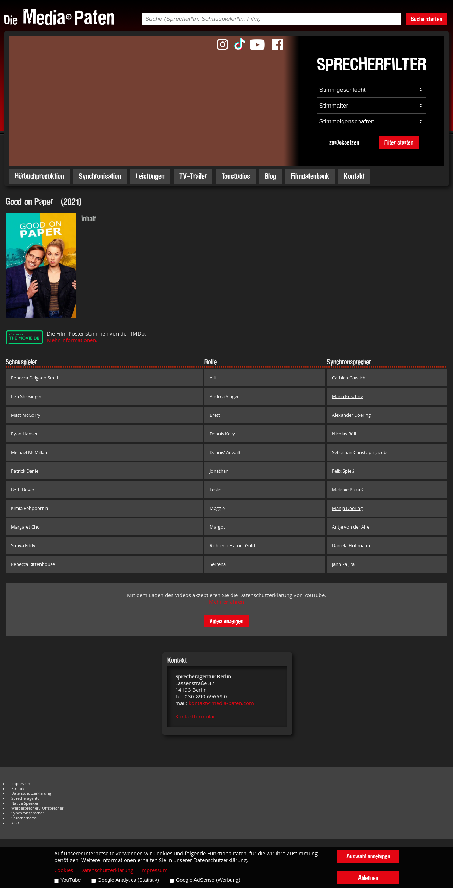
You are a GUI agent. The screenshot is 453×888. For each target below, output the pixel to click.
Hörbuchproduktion (39, 176)
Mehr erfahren (226, 602)
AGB (15, 822)
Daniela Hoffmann (351, 545)
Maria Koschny (347, 396)
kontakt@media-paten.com (221, 703)
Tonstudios (236, 176)
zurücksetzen (344, 142)
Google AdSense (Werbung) (208, 880)
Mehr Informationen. (72, 340)
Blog (270, 176)
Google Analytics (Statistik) (128, 880)
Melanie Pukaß (347, 489)
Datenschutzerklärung (31, 793)
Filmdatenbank (310, 176)
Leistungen (150, 176)
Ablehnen (368, 877)
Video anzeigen (226, 621)
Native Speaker (24, 803)
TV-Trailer (193, 176)
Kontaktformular (195, 716)
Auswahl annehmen (368, 856)
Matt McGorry (25, 415)
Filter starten (398, 142)
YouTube (70, 880)
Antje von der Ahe (350, 527)
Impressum (21, 783)
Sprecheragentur (26, 798)
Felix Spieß (343, 471)
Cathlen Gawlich (348, 378)
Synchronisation (100, 176)
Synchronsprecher (27, 813)
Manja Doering (347, 508)
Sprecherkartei (24, 818)
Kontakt (354, 176)
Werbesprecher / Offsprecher (37, 808)
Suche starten (426, 18)
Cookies (63, 870)
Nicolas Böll (344, 433)
